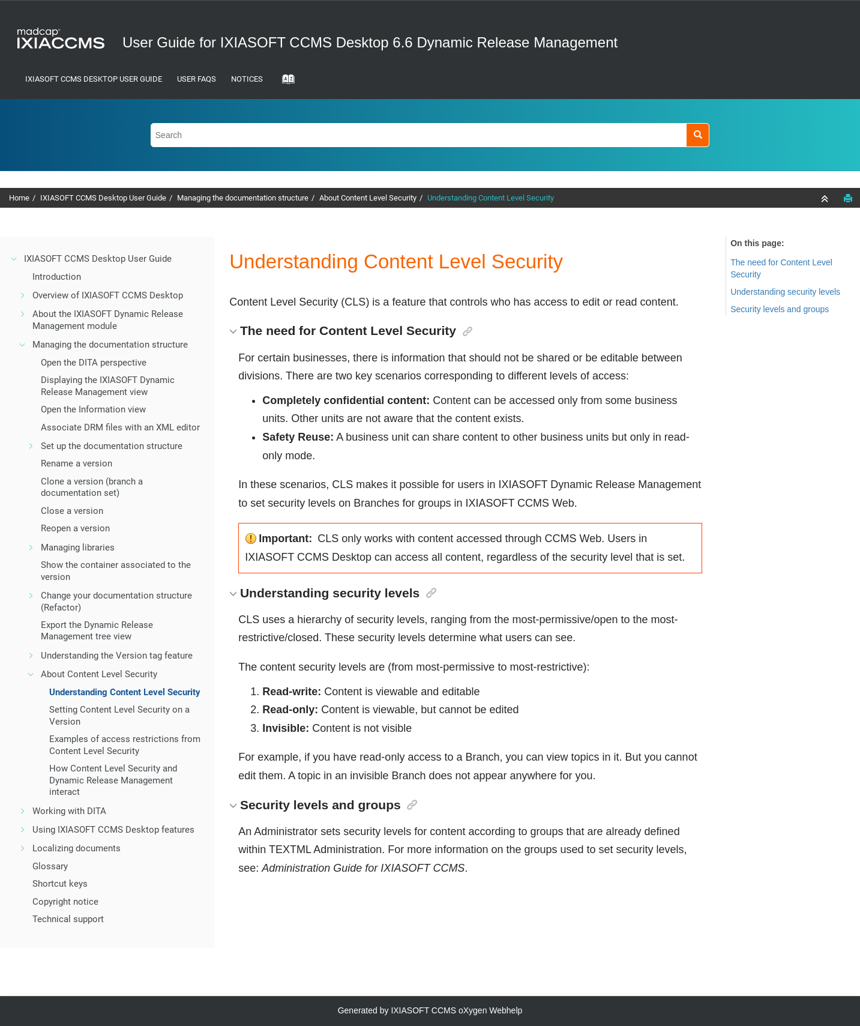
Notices (247, 78)
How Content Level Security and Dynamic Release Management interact (113, 780)
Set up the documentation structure (111, 446)
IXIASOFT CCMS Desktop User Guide (93, 78)
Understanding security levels (785, 292)
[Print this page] (848, 198)
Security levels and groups (779, 309)
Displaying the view (108, 386)
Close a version (72, 510)
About (367, 197)
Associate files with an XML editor (120, 427)
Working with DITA (69, 811)
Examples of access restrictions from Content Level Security (124, 745)
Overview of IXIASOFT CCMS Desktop (107, 295)
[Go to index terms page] (284, 83)
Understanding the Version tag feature (117, 655)
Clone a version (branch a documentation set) (92, 487)
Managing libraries (78, 547)
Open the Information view (93, 409)
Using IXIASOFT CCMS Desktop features (113, 829)
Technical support (68, 919)
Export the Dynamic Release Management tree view (97, 631)
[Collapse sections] (826, 198)
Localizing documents (76, 848)
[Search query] (430, 134)
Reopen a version (75, 528)
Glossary (50, 866)
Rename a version (76, 463)
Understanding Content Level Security (490, 197)
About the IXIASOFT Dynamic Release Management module (107, 320)
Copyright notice (65, 901)
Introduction (56, 276)
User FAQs (196, 78)
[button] (14, 258)
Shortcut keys (60, 883)
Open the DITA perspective (93, 362)
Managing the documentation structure (242, 197)
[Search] (697, 134)
